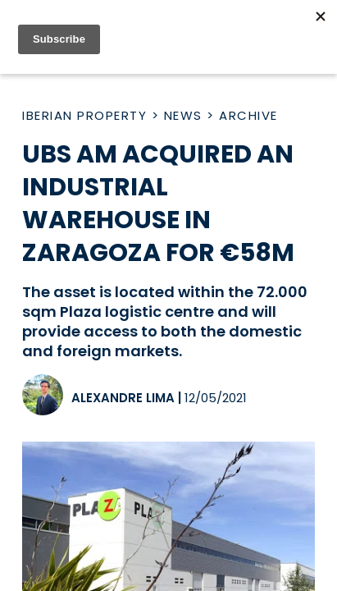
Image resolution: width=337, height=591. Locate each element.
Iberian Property (84, 115)
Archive (248, 115)
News (183, 115)
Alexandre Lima (123, 397)
